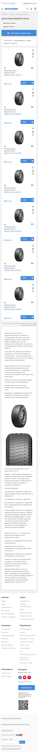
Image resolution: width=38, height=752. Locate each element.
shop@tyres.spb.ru (25, 682)
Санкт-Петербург (9, 3)
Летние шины (6, 673)
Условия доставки (8, 635)
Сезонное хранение (27, 619)
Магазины (5, 642)
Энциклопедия (25, 648)
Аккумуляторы (6, 607)
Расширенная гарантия (28, 654)
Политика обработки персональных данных (16, 724)
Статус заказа (24, 645)
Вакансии (5, 639)
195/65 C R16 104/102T (12, 114)
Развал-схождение (26, 613)
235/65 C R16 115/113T (12, 75)
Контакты (5, 632)
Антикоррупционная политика (11, 718)
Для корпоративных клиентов (11, 748)
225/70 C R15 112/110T (12, 153)
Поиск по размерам (8, 617)
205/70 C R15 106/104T (12, 309)
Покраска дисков (25, 616)
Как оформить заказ (27, 639)
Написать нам (26, 688)
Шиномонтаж (24, 601)
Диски (4, 604)
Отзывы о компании (9, 648)
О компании (6, 629)
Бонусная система (26, 663)
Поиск (22, 742)
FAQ (21, 651)
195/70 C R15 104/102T (12, 192)
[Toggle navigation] (2, 8)
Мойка (22, 609)
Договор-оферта (7, 645)
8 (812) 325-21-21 (30, 3)
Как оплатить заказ (26, 642)
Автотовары (6, 611)
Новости (23, 632)
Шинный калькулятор (27, 635)
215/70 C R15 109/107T (12, 270)
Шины (4, 601)
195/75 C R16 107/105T (12, 231)
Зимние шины (6, 676)
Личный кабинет (26, 629)
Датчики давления (8, 614)
